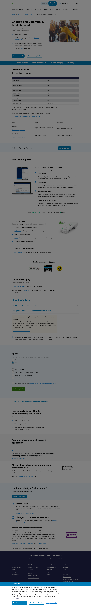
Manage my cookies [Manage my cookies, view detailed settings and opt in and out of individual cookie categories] (51, 603)
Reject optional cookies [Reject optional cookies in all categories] (36, 603)
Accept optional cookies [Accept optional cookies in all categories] (19, 603)
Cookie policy (15, 598)
